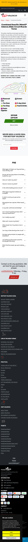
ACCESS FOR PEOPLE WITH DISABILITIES (11, 349)
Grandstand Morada (6, 448)
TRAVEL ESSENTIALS (6, 380)
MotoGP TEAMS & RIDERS (8, 299)
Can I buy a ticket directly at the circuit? (12, 230)
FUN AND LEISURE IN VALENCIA (9, 417)
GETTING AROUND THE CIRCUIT (9, 382)
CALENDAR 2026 (5, 301)
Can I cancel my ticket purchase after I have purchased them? (12, 212)
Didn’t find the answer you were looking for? (13, 245)
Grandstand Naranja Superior (8, 446)
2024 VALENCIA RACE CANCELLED (10, 321)
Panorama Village (5, 450)
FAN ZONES (4, 351)
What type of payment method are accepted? (11, 192)
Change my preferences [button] (11, 538)
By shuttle (3, 377)
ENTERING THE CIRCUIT (7, 342)
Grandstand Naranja (6, 441)
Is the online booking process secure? (12, 188)
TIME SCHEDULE (5, 309)
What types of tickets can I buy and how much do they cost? (13, 169)
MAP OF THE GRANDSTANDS (8, 354)
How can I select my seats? (9, 180)
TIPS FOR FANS (5, 313)
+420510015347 (7, 271)
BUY (14, 121)
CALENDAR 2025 (5, 328)
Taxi (2, 387)
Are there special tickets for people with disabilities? (13, 235)
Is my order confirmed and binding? (12, 208)
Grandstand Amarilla (6, 438)
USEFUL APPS (4, 399)
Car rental (3, 389)
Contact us (14, 277)
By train (3, 372)
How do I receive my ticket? (9, 184)
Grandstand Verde (5, 434)
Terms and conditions (6, 474)
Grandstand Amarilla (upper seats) (9, 443)
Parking (2, 384)
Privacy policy (4, 475)
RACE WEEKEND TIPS (6, 316)
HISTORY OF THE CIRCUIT (7, 347)
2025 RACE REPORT (6, 304)
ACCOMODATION (5, 394)
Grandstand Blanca (5, 429)
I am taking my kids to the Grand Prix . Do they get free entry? (12, 240)
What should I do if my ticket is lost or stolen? (12, 225)
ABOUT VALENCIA (5, 413)
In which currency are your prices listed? (11, 197)
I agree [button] (11, 532)
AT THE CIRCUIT (5, 396)
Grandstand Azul (5, 436)
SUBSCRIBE (14, 148)
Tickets (7, 20)
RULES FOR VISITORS (6, 344)
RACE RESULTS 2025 (6, 330)
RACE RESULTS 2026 (6, 318)
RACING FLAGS (5, 306)
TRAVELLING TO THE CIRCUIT (9, 365)
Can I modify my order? (8, 217)
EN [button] (21, 10)
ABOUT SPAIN (4, 410)
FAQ (14, 458)
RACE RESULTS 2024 (6, 325)
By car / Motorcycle (6, 368)
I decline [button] (11, 535)
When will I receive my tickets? (10, 221)
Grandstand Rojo (5, 431)
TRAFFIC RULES (5, 392)
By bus (2, 375)
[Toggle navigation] (25, 15)
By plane (3, 370)
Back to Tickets (14, 125)
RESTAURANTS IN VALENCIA (8, 415)
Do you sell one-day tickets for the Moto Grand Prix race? (13, 175)
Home (2, 20)
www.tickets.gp (14, 463)
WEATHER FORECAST (6, 311)
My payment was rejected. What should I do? (13, 203)
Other (2, 453)
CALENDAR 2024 (5, 323)
